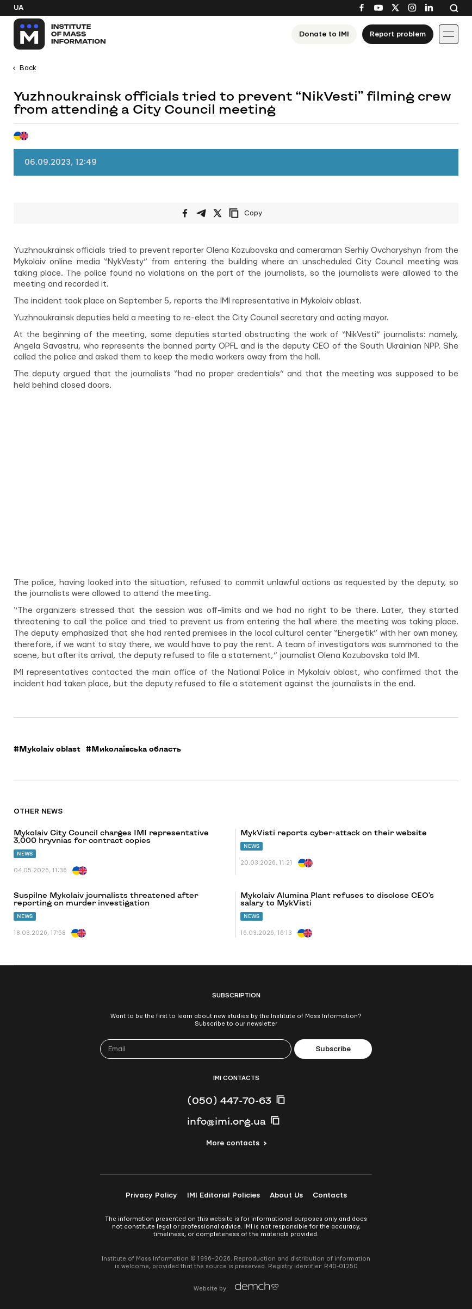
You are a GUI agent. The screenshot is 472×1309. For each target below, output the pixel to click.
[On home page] (60, 34)
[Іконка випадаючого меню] (448, 34)
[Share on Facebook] (185, 213)
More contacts (232, 1143)
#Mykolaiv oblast (47, 749)
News (25, 854)
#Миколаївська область (133, 749)
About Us (286, 1195)
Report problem (398, 34)
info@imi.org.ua (226, 1121)
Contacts (330, 1195)
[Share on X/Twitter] (217, 213)
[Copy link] (260, 213)
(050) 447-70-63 (229, 1100)
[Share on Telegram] (201, 213)
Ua (18, 7)
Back (28, 68)
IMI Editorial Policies (223, 1195)
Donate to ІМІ (324, 34)
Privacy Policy (151, 1195)
